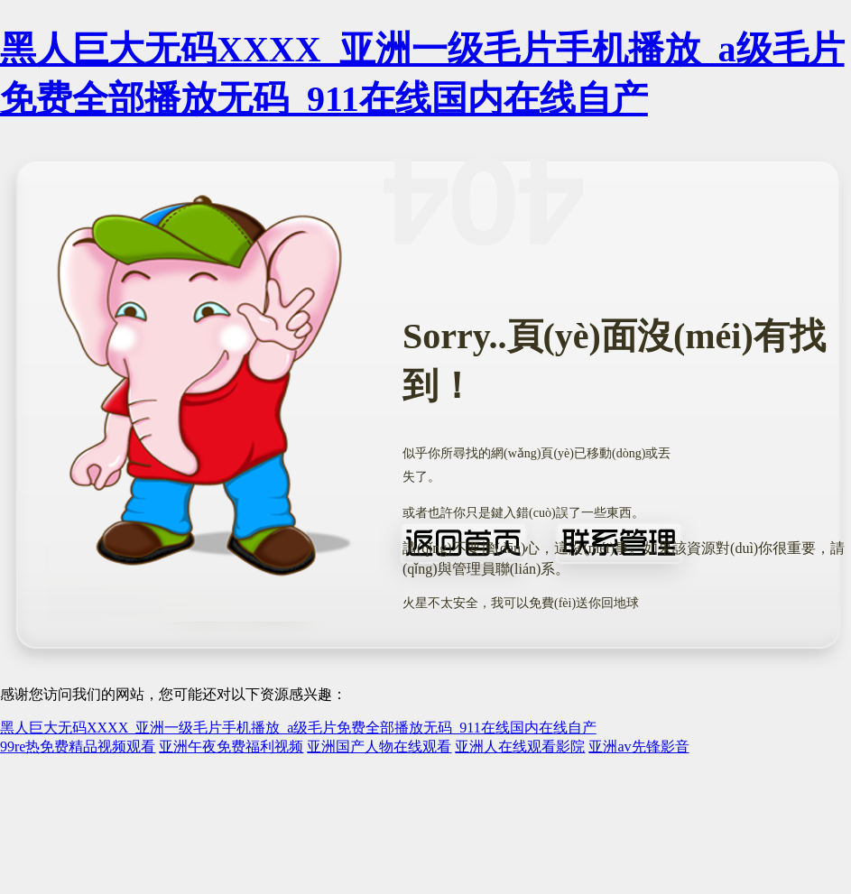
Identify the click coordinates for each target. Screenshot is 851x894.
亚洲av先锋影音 (638, 746)
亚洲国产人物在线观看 (379, 746)
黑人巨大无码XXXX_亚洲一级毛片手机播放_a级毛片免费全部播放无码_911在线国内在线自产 (298, 727)
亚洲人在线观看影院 (520, 746)
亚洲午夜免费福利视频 (231, 746)
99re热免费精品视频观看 (77, 746)
